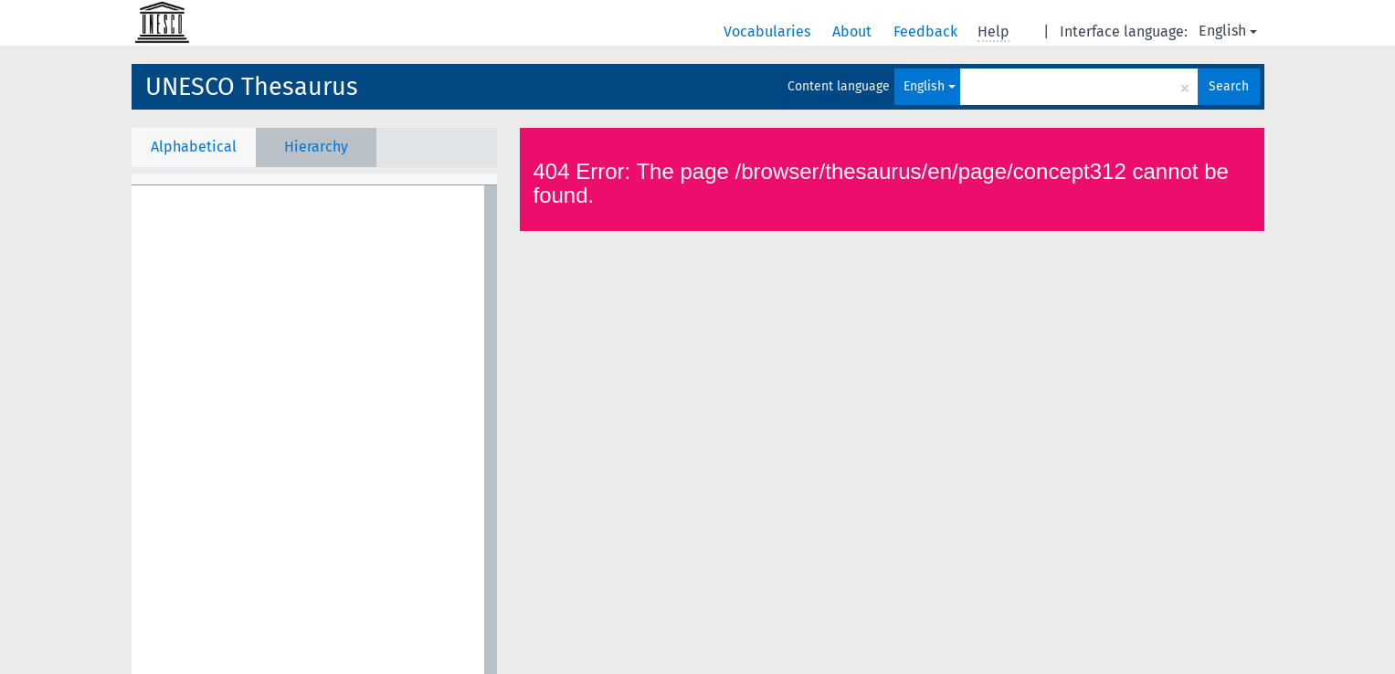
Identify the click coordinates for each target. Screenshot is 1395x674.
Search (1229, 86)
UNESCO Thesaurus (251, 86)
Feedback (927, 31)
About (853, 31)
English (1228, 30)
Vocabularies (769, 31)
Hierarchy (316, 146)
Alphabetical (194, 146)
